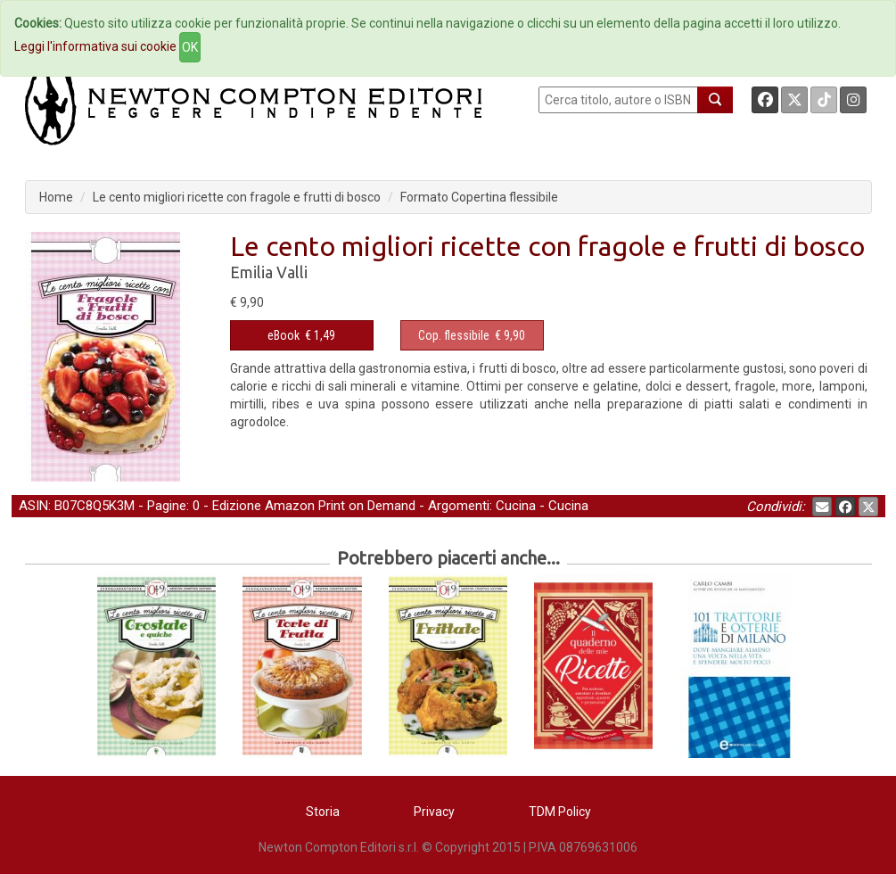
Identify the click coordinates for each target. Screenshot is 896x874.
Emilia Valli (269, 272)
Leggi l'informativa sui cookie (95, 46)
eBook (283, 335)
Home (56, 197)
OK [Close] (190, 47)
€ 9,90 (471, 335)
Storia (323, 811)
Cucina (516, 506)
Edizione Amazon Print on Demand (313, 506)
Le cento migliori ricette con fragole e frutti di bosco (237, 197)
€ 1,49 (301, 335)
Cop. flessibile (453, 335)
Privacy (434, 811)
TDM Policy (560, 811)
